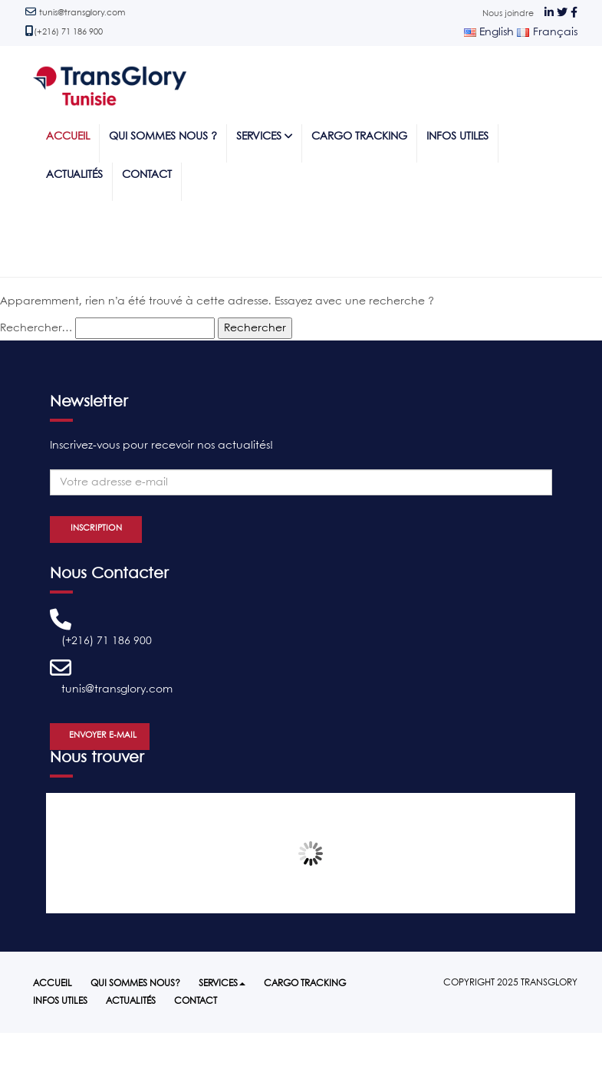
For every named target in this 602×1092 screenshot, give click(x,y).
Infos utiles (457, 137)
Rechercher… (36, 328)
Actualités (74, 175)
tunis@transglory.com (81, 13)
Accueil (68, 137)
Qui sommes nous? (135, 983)
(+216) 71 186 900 (68, 32)
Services (264, 136)
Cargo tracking (359, 137)
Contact (147, 175)
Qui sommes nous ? (163, 137)
